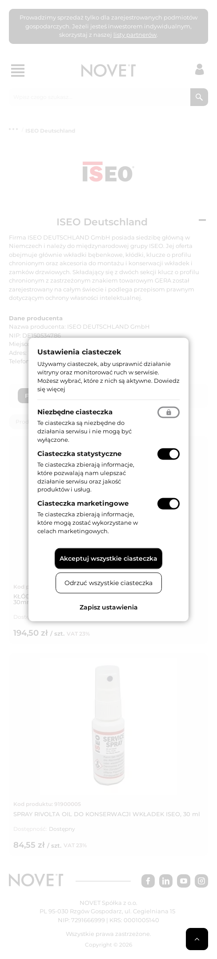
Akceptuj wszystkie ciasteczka (108, 558)
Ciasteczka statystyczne (79, 453)
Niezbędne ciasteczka (75, 412)
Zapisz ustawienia (109, 607)
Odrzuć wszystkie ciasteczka (108, 582)
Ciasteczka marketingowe (83, 503)
